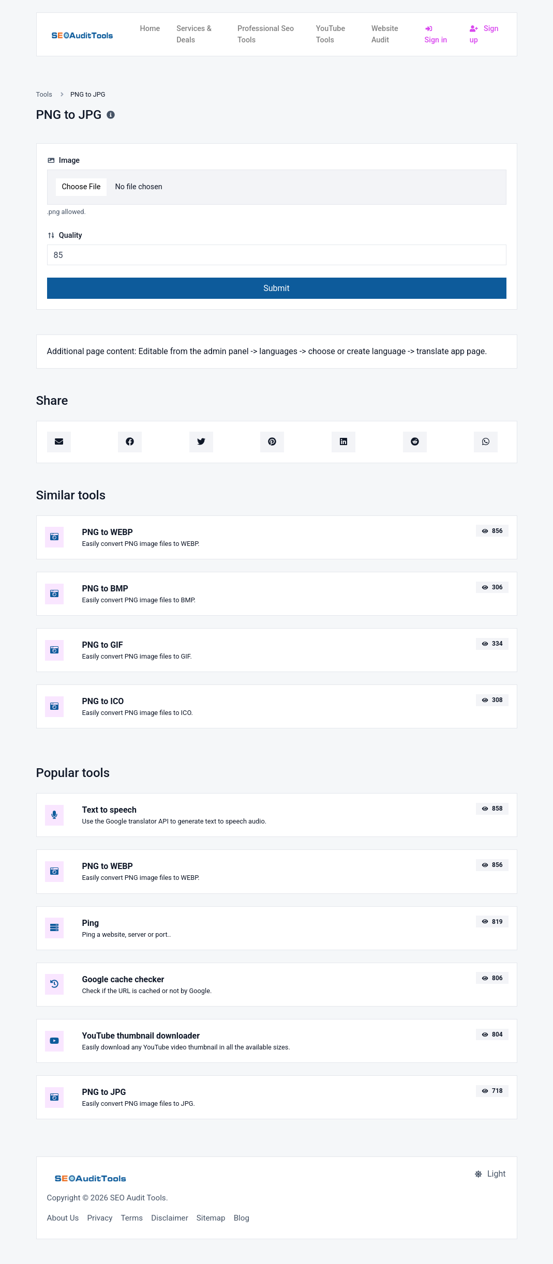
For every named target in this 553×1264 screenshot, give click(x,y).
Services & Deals (194, 34)
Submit (276, 288)
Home (150, 28)
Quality (64, 235)
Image (63, 160)
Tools (44, 94)
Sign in (436, 34)
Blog (241, 1218)
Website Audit (384, 34)
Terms (132, 1218)
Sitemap (211, 1218)
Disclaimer (169, 1218)
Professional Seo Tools (265, 34)
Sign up (484, 34)
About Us (63, 1218)
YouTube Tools (330, 34)
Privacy (99, 1218)
